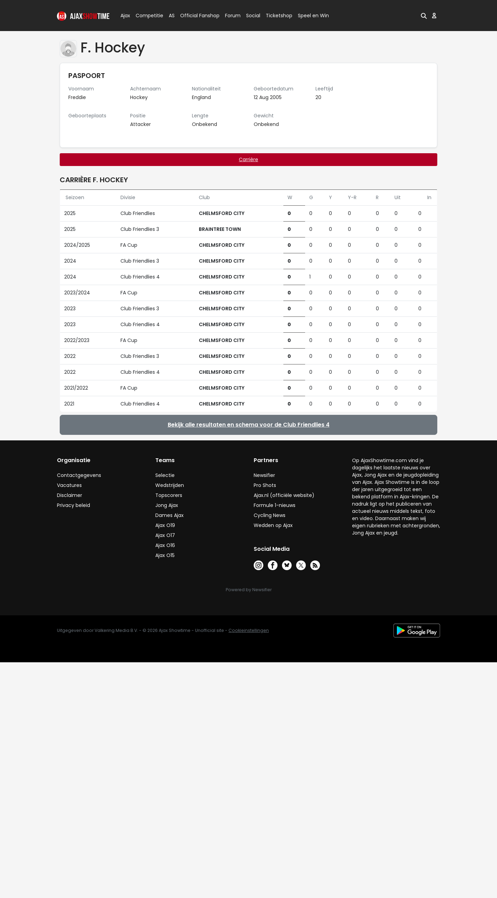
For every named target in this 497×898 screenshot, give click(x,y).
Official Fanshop (195, 15)
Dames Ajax (169, 515)
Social (252, 15)
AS (172, 15)
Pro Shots (265, 485)
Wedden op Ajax (273, 525)
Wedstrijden (169, 485)
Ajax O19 (165, 525)
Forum (233, 15)
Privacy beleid (73, 505)
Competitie (147, 15)
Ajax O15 (165, 555)
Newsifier (264, 475)
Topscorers (168, 495)
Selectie (165, 475)
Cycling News (269, 515)
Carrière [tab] (248, 159)
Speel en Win (313, 15)
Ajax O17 (165, 535)
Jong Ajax (166, 505)
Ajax (124, 15)
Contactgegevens (79, 475)
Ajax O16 (165, 545)
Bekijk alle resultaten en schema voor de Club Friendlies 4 (249, 425)
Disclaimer (69, 495)
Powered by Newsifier (249, 590)
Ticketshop (279, 15)
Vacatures (69, 485)
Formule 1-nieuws (274, 505)
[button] (424, 15)
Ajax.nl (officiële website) (284, 495)
